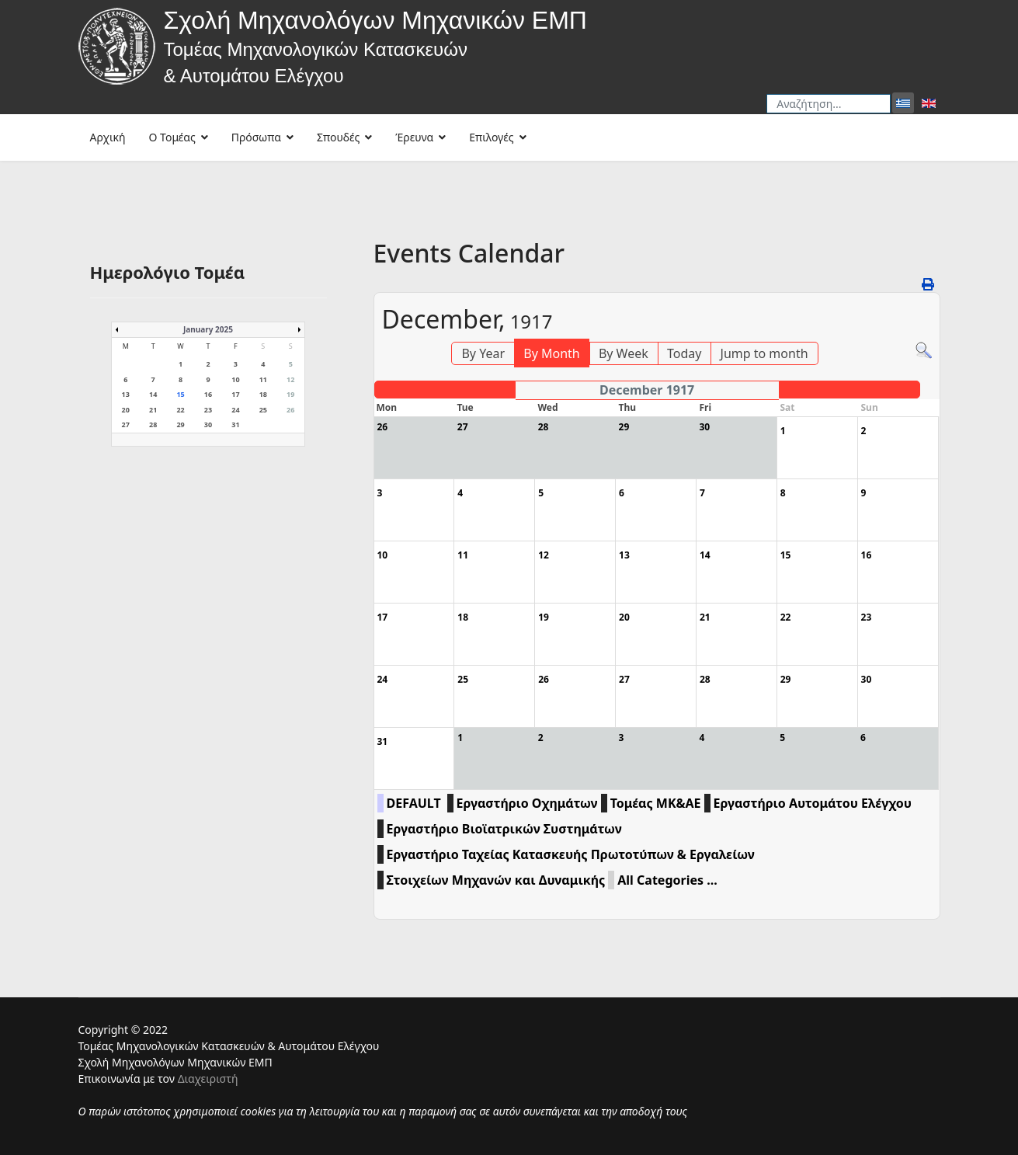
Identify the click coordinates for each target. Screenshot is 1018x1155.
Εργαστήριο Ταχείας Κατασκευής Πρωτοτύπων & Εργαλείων (571, 854)
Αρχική (108, 137)
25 (263, 410)
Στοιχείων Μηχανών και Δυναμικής (496, 880)
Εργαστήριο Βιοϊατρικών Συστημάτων (504, 828)
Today (684, 353)
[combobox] (828, 103)
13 (126, 394)
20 (126, 410)
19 (290, 394)
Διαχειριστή (208, 1078)
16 (208, 394)
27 (126, 424)
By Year (483, 353)
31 (235, 424)
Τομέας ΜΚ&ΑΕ (655, 803)
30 (208, 424)
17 (235, 394)
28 (153, 424)
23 (208, 410)
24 (235, 410)
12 (290, 379)
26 (290, 410)
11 (263, 379)
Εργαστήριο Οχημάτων (527, 803)
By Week (623, 353)
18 (263, 394)
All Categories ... (667, 880)
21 (153, 410)
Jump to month (764, 353)
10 (235, 379)
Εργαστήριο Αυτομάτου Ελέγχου (813, 803)
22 (180, 410)
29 (180, 424)
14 (153, 394)
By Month (551, 353)
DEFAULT (414, 803)
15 (180, 394)
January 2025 (208, 329)
